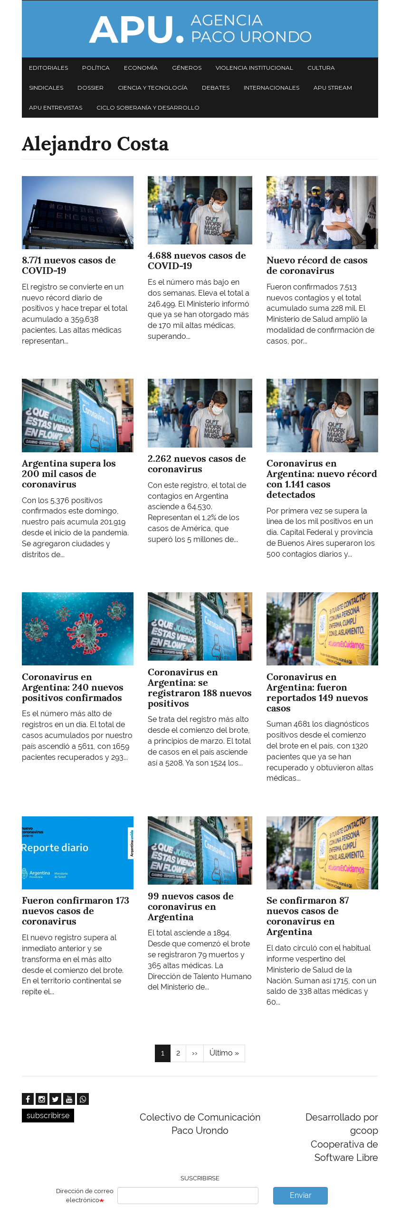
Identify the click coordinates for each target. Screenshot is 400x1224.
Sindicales (46, 87)
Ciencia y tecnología (153, 87)
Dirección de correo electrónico (85, 1195)
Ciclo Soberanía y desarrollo (148, 107)
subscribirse (48, 1115)
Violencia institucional (254, 67)
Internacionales (271, 87)
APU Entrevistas (55, 107)
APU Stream (333, 87)
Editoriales (48, 67)
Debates (215, 87)
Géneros (186, 67)
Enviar (301, 1195)
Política (96, 67)
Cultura (321, 67)
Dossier (90, 87)
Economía (141, 67)
